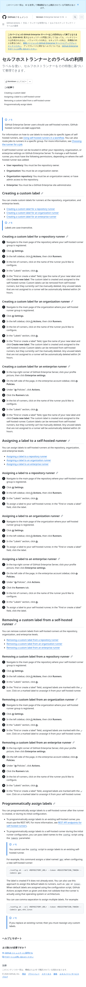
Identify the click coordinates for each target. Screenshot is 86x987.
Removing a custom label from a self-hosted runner (37, 622)
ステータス (46, 974)
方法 (25, 23)
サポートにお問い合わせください (18, 957)
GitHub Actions (13, 23)
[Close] (78, 4)
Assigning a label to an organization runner (29, 460)
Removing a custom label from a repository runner (32, 639)
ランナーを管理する (38, 23)
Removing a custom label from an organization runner (34, 643)
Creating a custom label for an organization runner (33, 212)
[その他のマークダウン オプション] (30, 81)
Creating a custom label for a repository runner (31, 208)
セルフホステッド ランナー (61, 23)
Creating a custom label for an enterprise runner (31, 216)
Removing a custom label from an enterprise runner (33, 647)
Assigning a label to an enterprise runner (28, 464)
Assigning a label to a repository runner (27, 456)
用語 (24, 974)
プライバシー (34, 974)
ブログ (5, 976)
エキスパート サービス (69, 974)
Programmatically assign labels (28, 803)
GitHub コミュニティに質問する (17, 953)
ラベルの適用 (12, 25)
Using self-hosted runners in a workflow (43, 137)
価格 (55, 974)
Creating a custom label (22, 193)
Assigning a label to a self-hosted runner (36, 440)
